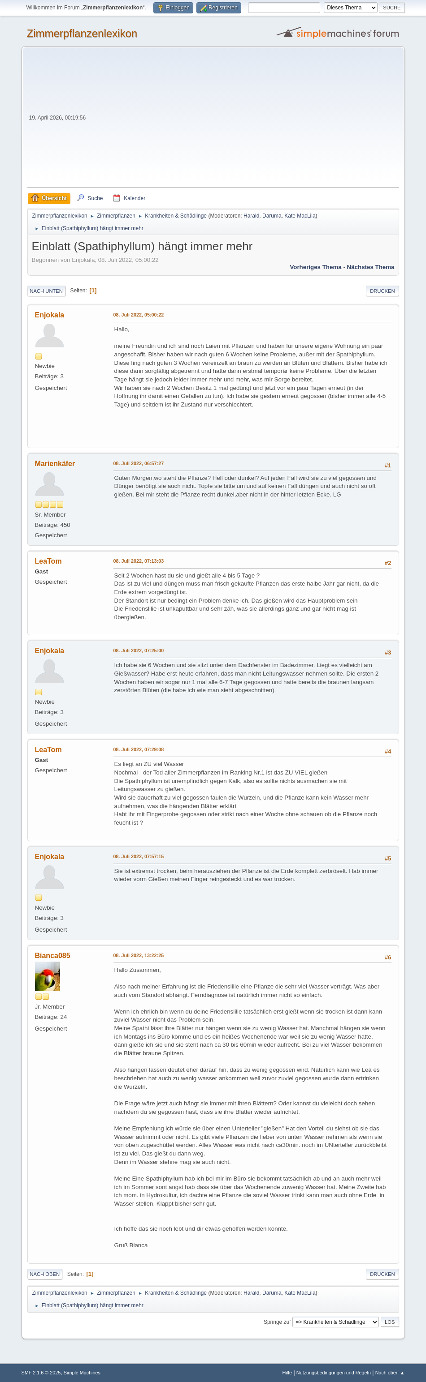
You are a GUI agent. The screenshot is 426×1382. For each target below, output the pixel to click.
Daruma (272, 216)
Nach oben (45, 1274)
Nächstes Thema (371, 267)
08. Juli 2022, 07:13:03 (138, 561)
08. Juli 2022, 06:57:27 (138, 463)
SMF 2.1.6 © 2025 (41, 1372)
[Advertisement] (243, 120)
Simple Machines (82, 1372)
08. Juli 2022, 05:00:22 (138, 314)
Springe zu (276, 1321)
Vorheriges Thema (315, 267)
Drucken (382, 291)
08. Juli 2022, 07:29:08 (138, 749)
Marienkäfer (55, 463)
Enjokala (50, 315)
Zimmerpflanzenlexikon (82, 33)
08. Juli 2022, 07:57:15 (138, 856)
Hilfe (287, 1372)
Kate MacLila (299, 216)
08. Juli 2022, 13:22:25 (138, 955)
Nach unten (46, 291)
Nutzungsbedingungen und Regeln (333, 1372)
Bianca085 (52, 955)
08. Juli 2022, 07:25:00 (138, 650)
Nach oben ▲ (390, 1372)
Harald (251, 216)
